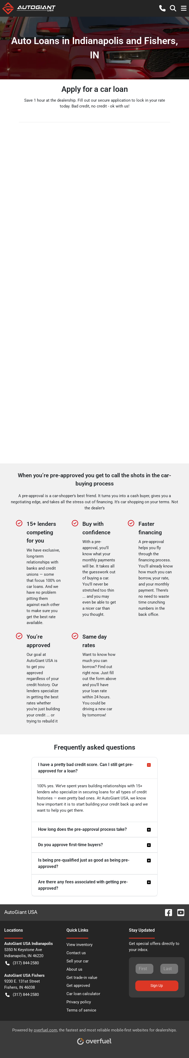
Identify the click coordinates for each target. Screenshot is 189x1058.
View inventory (79, 944)
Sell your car (77, 961)
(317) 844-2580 (22, 963)
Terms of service (81, 1010)
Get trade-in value (81, 977)
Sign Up (156, 985)
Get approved (78, 985)
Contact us (76, 953)
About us (74, 969)
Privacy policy (78, 1002)
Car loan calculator (83, 993)
